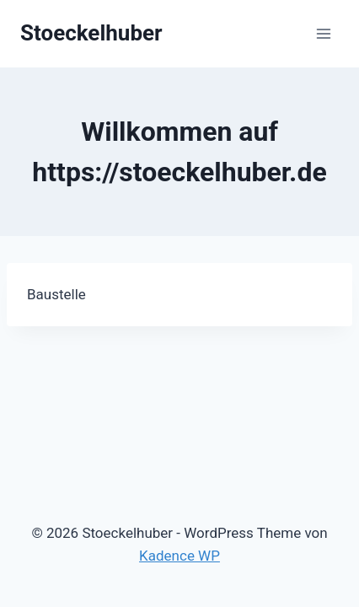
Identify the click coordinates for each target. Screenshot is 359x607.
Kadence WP (179, 555)
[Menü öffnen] (323, 33)
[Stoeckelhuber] (91, 33)
